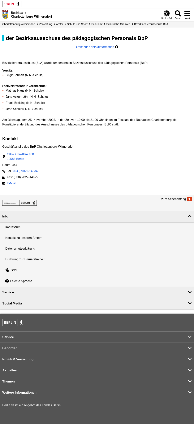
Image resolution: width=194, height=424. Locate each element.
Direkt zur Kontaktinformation (96, 47)
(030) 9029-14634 (25, 171)
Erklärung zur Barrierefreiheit (25, 259)
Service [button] (8, 292)
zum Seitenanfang (173, 199)
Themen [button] (8, 381)
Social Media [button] (12, 303)
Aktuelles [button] (9, 370)
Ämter (59, 24)
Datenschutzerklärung (20, 248)
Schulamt (96, 24)
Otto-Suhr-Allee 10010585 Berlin (20, 156)
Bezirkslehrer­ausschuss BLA (151, 24)
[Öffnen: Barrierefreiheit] (166, 15)
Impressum (12, 227)
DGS (11, 270)
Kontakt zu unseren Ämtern (23, 237)
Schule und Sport (77, 24)
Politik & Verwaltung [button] (17, 359)
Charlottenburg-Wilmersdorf (18, 24)
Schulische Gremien (118, 24)
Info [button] (5, 216)
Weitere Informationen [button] (19, 392)
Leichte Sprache (18, 281)
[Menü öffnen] (187, 15)
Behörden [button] (9, 348)
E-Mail (11, 184)
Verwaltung (45, 24)
